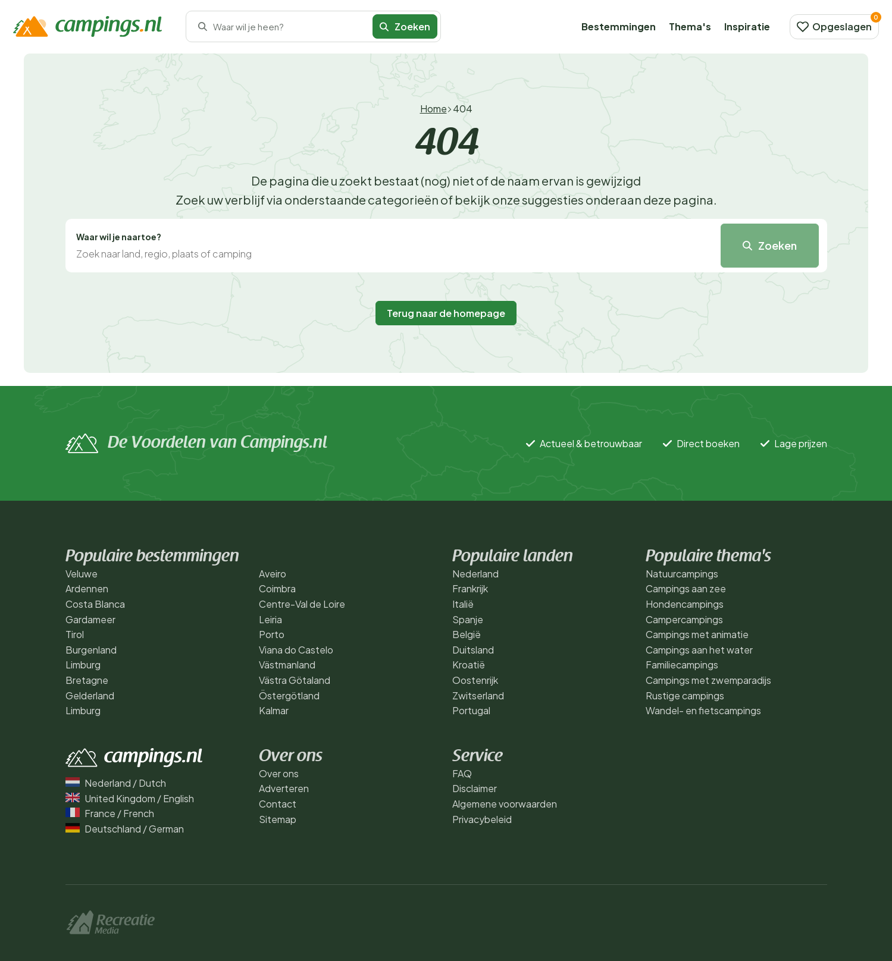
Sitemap (277, 819)
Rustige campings (685, 695)
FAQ (462, 773)
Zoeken (405, 26)
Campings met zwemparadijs (708, 680)
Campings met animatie (697, 634)
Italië (463, 604)
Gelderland (89, 695)
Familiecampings (682, 664)
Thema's (690, 26)
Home (433, 108)
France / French (109, 813)
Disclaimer (474, 788)
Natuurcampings (682, 573)
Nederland (475, 573)
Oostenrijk (475, 680)
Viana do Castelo (296, 649)
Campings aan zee (686, 588)
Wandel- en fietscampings (703, 710)
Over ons (279, 773)
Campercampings (684, 619)
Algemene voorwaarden (504, 803)
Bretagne (86, 680)
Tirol (74, 634)
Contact (277, 803)
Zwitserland (478, 695)
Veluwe (81, 573)
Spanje (467, 619)
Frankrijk (470, 588)
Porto (271, 634)
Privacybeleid (482, 819)
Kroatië (468, 664)
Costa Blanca (95, 604)
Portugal (471, 710)
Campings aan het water (699, 649)
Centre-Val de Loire (302, 604)
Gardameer (90, 619)
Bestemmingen (618, 26)
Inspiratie (747, 26)
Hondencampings (685, 604)
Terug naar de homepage (446, 313)
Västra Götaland (294, 680)
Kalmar (274, 710)
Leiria (270, 619)
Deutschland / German (124, 828)
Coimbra (277, 588)
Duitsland (473, 649)
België (466, 634)
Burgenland (91, 649)
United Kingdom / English (129, 798)
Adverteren (284, 788)
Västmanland (287, 664)
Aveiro (272, 573)
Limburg (83, 664)
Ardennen (86, 588)
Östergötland (289, 695)
